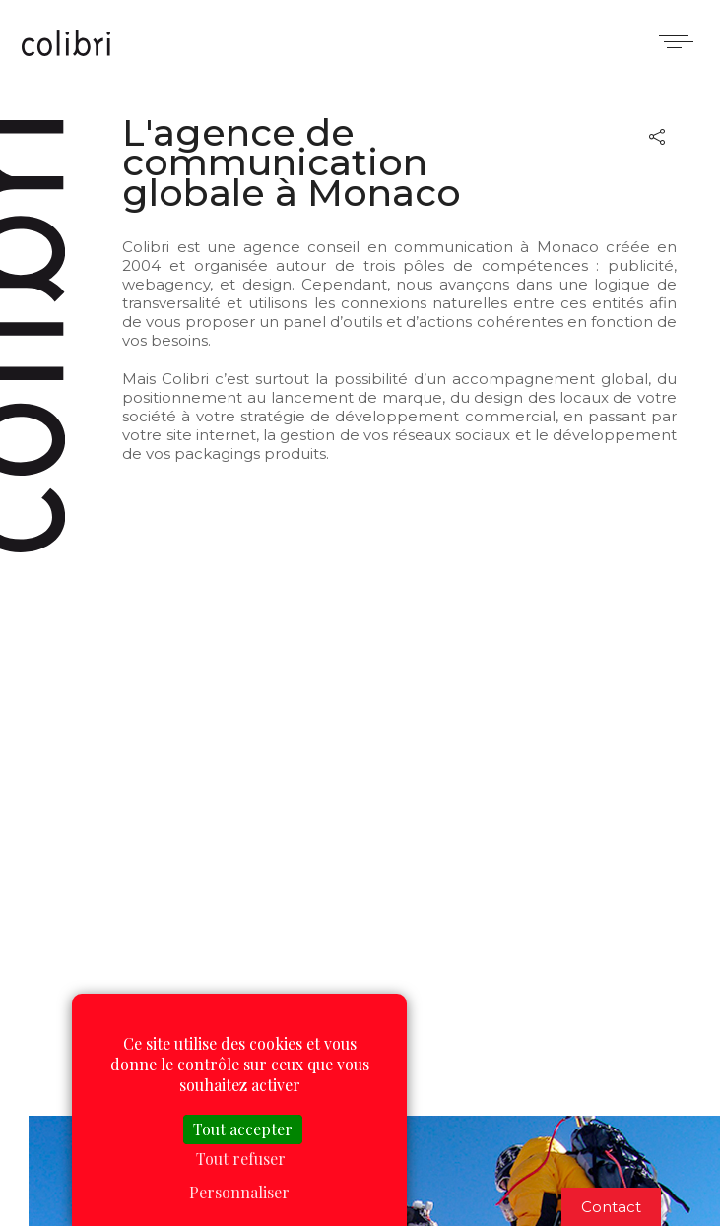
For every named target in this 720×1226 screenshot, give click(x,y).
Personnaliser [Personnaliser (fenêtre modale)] (239, 1192)
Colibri (66, 44)
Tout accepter (243, 1129)
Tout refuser (241, 1158)
